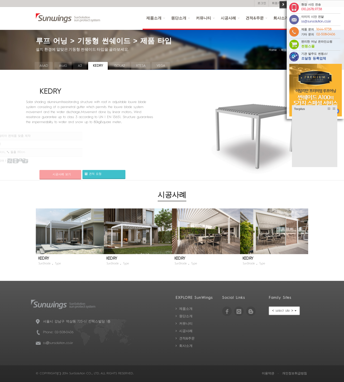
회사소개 (186, 346)
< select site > (284, 310)
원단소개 (178, 18)
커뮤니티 (203, 18)
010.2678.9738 (311, 9)
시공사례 (228, 18)
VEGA (160, 65)
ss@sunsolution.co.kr (58, 343)
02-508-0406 (325, 34)
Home (273, 50)
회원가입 (277, 3)
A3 (80, 65)
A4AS (63, 65)
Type (58, 263)
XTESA (140, 65)
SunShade (44, 263)
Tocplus (299, 109)
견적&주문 (255, 18)
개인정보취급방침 (294, 373)
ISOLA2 (119, 65)
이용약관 (268, 373)
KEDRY (98, 65)
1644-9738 (323, 29)
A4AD (43, 65)
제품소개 (153, 18)
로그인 (262, 3)
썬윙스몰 (308, 46)
